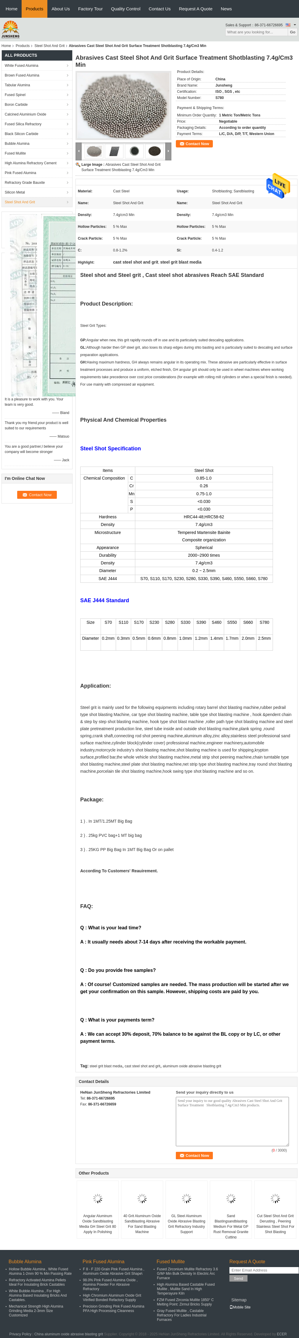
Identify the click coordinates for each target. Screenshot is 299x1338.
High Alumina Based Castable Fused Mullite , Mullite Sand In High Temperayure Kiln (186, 1288)
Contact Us (160, 8)
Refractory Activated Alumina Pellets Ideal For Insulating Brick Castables (37, 1282)
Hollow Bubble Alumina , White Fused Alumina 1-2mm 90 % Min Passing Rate (40, 1271)
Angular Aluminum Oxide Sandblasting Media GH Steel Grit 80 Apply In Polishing (97, 1224)
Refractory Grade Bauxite (25, 183)
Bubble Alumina (17, 144)
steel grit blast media (106, 1066)
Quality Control (125, 8)
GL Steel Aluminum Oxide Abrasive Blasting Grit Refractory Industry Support (186, 1224)
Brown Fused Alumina (22, 75)
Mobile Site (239, 1307)
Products (34, 8)
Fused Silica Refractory (23, 124)
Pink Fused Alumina (20, 173)
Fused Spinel (15, 95)
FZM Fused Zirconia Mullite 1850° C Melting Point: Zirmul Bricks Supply (185, 1302)
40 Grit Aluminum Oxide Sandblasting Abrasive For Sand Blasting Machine (142, 1224)
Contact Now (197, 144)
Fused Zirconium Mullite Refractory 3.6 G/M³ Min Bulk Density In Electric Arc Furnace (187, 1273)
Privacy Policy (20, 1334)
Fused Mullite (15, 153)
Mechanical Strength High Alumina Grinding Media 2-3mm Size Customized (36, 1310)
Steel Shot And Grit (49, 46)
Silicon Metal (15, 192)
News (226, 8)
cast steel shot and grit (142, 1066)
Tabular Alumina (17, 85)
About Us (61, 8)
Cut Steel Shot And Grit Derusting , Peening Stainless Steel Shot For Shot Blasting (275, 1224)
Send (238, 1278)
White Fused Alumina (21, 66)
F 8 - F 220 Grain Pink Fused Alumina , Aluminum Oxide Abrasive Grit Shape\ (113, 1271)
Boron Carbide (16, 105)
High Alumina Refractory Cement (31, 163)
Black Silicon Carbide (21, 134)
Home (11, 8)
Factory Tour (90, 8)
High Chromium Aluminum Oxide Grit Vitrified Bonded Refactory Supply (112, 1297)
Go (292, 32)
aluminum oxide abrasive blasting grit (192, 1066)
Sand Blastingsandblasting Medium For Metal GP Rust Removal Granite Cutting (230, 1226)
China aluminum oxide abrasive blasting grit (68, 1334)
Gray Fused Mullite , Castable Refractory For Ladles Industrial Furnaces (181, 1315)
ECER (282, 1334)
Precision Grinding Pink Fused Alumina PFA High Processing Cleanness (113, 1308)
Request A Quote (195, 8)
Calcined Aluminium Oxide (25, 114)
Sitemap (238, 1300)
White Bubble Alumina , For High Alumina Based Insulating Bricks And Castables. (38, 1295)
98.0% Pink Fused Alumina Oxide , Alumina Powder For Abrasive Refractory (110, 1284)
